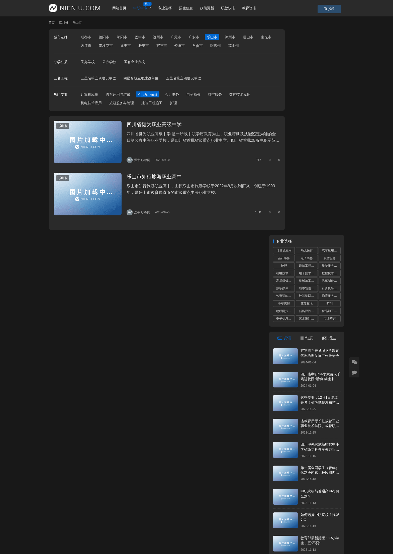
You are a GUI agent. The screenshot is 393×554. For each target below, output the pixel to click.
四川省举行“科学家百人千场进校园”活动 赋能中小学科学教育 (320, 173)
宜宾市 (179, 46)
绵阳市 (122, 37)
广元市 (176, 37)
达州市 (158, 37)
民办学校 (88, 70)
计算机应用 (89, 103)
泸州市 (230, 37)
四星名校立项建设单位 (140, 87)
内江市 (104, 46)
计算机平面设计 (331, 82)
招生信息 (191, 8)
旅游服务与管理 (121, 111)
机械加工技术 (308, 74)
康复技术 (307, 97)
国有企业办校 (134, 70)
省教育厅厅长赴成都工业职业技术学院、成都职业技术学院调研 (320, 219)
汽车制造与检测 (331, 74)
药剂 (330, 97)
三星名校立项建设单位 (98, 87)
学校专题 (141, 530)
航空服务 (215, 103)
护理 (173, 111)
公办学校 (109, 70)
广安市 (194, 37)
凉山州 (86, 54)
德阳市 (104, 37)
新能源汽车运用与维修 (308, 104)
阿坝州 (233, 46)
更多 (336, 384)
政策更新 (212, 8)
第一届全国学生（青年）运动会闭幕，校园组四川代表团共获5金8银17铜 (320, 266)
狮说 (213, 538)
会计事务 (172, 103)
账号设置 (99, 530)
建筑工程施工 (151, 111)
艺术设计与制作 (308, 112)
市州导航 (162, 530)
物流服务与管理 (331, 89)
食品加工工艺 (331, 104)
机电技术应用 (91, 111)
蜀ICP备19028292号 (134, 538)
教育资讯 (254, 8)
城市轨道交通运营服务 (308, 82)
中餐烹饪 (284, 97)
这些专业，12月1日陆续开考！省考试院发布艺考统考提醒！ (320, 196)
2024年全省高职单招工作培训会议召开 (308, 419)
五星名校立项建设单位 (183, 87)
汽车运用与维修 (118, 103)
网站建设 (199, 538)
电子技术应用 (308, 67)
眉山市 (248, 37)
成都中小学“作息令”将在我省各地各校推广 (309, 396)
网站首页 (124, 8)
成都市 (86, 37)
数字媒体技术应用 (285, 82)
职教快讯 (233, 8)
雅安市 (161, 46)
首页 (52, 22)
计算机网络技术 (308, 89)
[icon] (324, 534)
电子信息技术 (285, 112)
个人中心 (79, 530)
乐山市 (212, 37)
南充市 (86, 46)
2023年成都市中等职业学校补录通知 (306, 459)
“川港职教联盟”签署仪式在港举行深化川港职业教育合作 (309, 481)
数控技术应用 (239, 103)
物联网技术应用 (285, 104)
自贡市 (215, 46)
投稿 (335, 8)
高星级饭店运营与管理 (285, 74)
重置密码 (120, 530)
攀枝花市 (124, 46)
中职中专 (145, 8)
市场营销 (330, 112)
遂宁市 (143, 46)
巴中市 (140, 37)
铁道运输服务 (285, 89)
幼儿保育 (150, 103)
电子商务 (193, 103)
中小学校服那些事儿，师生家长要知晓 (308, 439)
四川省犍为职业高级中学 (147, 133)
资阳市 (197, 46)
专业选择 (170, 8)
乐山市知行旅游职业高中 (147, 182)
